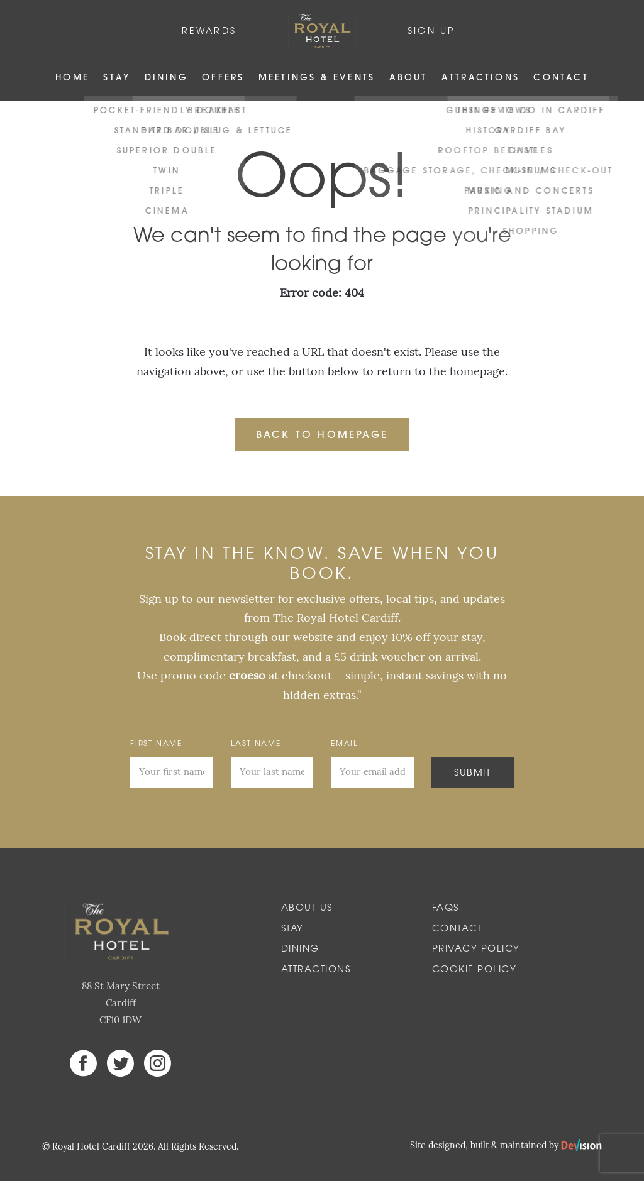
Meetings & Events (316, 78)
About (408, 78)
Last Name (256, 744)
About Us (307, 908)
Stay (116, 78)
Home (72, 78)
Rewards (209, 31)
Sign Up (431, 31)
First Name (156, 744)
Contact (560, 78)
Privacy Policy (476, 949)
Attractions (480, 78)
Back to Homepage (322, 436)
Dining (166, 78)
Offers (223, 78)
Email (344, 744)
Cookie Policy (474, 970)
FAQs (445, 908)
